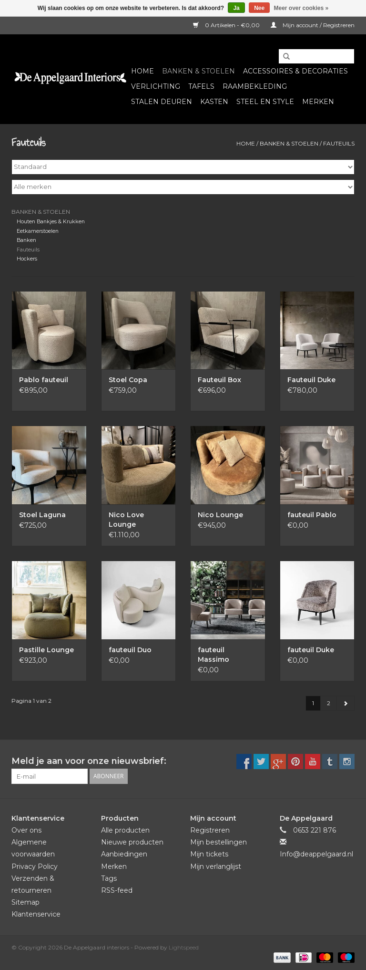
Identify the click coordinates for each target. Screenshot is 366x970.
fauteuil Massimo (213, 655)
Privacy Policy (34, 866)
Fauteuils (339, 143)
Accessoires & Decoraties (295, 71)
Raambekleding (255, 86)
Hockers (27, 259)
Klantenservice (36, 914)
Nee (259, 8)
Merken (318, 101)
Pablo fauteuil (43, 379)
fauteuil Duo (130, 650)
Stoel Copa (128, 379)
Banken (26, 240)
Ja (236, 8)
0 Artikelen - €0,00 (227, 25)
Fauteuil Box (219, 379)
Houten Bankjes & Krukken (51, 222)
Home (142, 71)
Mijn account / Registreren (313, 25)
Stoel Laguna (42, 515)
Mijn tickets (209, 854)
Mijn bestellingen (218, 842)
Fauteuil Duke (311, 379)
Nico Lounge (220, 515)
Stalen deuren (161, 101)
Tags (109, 878)
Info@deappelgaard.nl (316, 854)
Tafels (201, 86)
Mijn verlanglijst (215, 866)
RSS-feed (116, 890)
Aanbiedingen (124, 854)
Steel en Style (265, 101)
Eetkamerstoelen (38, 231)
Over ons (26, 830)
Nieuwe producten (132, 842)
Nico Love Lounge (126, 520)
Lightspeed (184, 947)
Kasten (214, 101)
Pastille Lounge (46, 650)
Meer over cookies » (301, 8)
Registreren (210, 830)
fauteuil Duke (310, 650)
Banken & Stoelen (198, 71)
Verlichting (155, 86)
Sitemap (25, 902)
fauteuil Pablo (311, 515)
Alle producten (125, 830)
